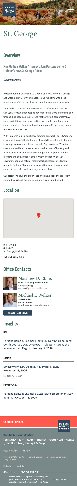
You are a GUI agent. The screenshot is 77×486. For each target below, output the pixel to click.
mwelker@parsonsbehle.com (33, 304)
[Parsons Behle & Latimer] (9, 9)
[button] (38, 215)
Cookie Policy (42, 482)
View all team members (18, 313)
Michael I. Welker (35, 295)
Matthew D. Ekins (35, 278)
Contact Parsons (13, 422)
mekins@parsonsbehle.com (32, 288)
